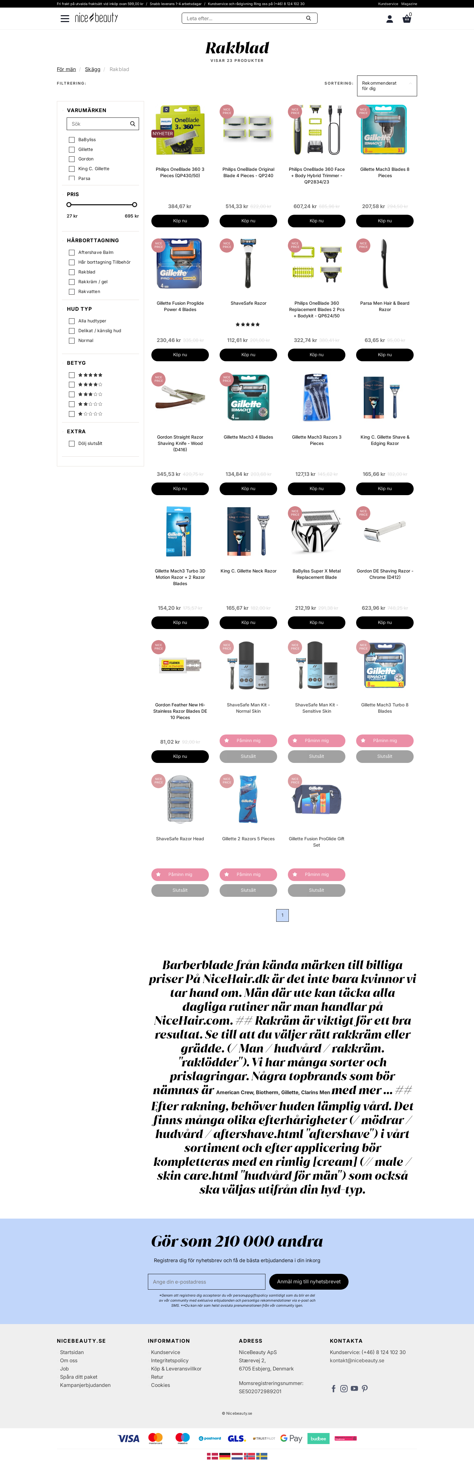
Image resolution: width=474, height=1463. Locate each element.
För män (66, 69)
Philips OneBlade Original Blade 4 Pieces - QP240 (248, 172)
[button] (387, 86)
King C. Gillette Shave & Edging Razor (385, 440)
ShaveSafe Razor (248, 303)
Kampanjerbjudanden (85, 1385)
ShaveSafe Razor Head (180, 838)
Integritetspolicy (170, 1360)
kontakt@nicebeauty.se (357, 1360)
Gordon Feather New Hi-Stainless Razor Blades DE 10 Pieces (180, 711)
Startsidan (72, 1352)
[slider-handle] (68, 205)
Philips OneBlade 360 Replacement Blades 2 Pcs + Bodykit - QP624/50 (316, 309)
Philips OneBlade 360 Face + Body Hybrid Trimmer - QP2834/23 (317, 175)
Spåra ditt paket (78, 1377)
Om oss (68, 1360)
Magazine (409, 4)
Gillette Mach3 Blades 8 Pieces (385, 172)
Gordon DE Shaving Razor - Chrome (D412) (385, 574)
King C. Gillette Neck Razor (248, 570)
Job (64, 1368)
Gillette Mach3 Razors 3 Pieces (317, 440)
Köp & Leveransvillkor (176, 1368)
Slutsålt (248, 756)
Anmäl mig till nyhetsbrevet (309, 1281)
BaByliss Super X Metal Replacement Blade (317, 574)
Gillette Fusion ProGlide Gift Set (316, 842)
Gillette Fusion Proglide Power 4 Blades (180, 306)
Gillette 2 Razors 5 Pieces (248, 838)
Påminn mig (248, 740)
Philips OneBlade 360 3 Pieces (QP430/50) (180, 172)
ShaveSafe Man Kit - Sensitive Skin (316, 708)
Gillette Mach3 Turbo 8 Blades (385, 708)
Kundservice (388, 4)
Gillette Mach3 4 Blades (248, 437)
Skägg (92, 69)
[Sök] (250, 18)
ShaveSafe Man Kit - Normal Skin (248, 708)
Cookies (160, 1385)
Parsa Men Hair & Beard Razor (385, 306)
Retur (157, 1377)
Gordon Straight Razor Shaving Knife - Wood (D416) (180, 443)
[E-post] (206, 1282)
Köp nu (180, 220)
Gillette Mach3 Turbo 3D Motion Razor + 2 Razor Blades (180, 577)
